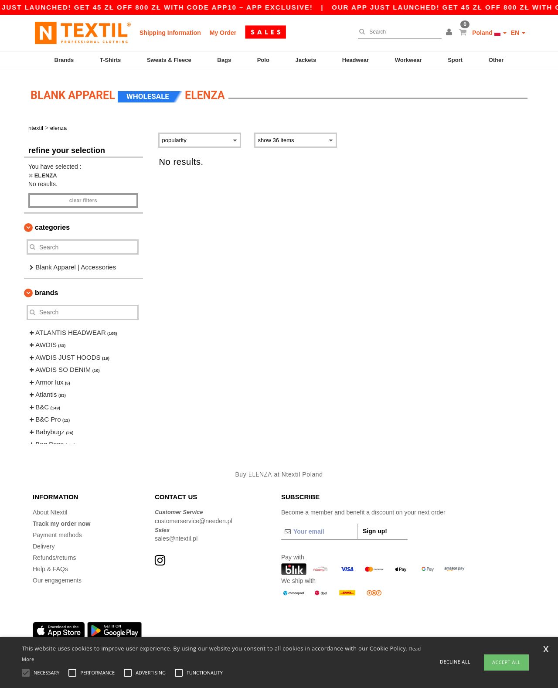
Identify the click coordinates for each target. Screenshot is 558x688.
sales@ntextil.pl (176, 535)
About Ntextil (50, 509)
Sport (455, 60)
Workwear (408, 60)
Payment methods (57, 532)
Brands (64, 60)
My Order (223, 32)
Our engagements (57, 577)
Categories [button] (52, 224)
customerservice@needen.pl (193, 518)
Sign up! (375, 528)
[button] (450, 32)
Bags (224, 60)
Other (496, 60)
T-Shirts (110, 60)
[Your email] (319, 529)
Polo (263, 60)
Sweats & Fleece (169, 60)
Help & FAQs (50, 566)
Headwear (355, 60)
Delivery (44, 543)
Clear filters (83, 198)
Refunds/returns (54, 555)
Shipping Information (170, 32)
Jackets (305, 60)
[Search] (397, 31)
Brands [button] (46, 290)
